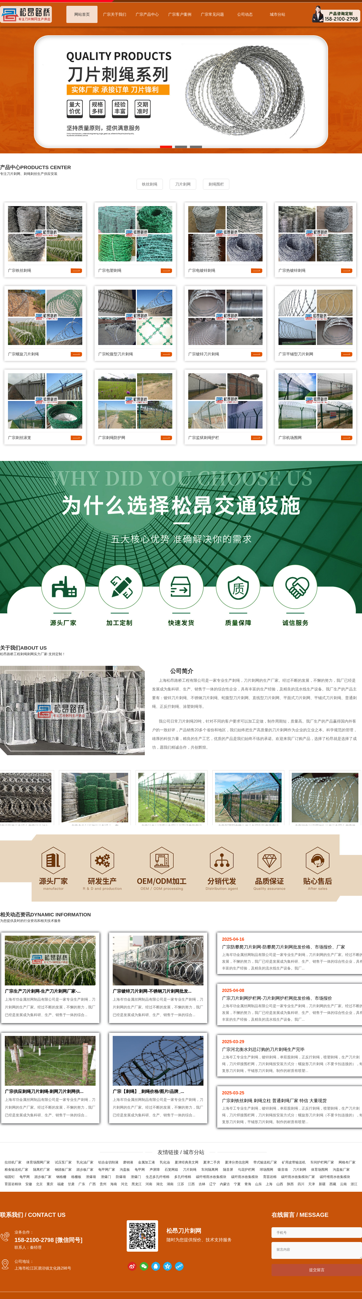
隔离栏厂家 (41, 1170)
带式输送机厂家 (265, 1163)
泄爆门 (106, 1177)
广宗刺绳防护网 (111, 437)
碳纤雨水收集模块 (244, 1177)
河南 (149, 1184)
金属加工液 (146, 1163)
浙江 (354, 1184)
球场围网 (266, 1170)
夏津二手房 (211, 1163)
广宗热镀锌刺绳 (292, 270)
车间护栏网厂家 (322, 1163)
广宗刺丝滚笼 (19, 437)
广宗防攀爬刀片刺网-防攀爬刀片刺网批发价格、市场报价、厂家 (283, 946)
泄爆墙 (91, 1177)
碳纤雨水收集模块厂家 (298, 1177)
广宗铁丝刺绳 (19, 270)
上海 (269, 1184)
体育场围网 (319, 1170)
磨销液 (128, 1163)
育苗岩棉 (270, 1177)
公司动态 (245, 14)
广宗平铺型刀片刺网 (295, 353)
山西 (279, 1184)
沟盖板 (125, 1170)
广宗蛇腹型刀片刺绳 (115, 353)
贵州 (103, 1184)
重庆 (50, 1184)
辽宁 (212, 1184)
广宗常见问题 (212, 14)
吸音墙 (283, 1170)
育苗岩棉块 (13, 1184)
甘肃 (71, 1184)
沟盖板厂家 (341, 1170)
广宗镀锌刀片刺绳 (203, 353)
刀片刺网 (251, 680)
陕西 (290, 1184)
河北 (124, 1184)
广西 (92, 1184)
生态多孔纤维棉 (157, 1177)
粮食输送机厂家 (16, 1170)
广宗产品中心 (147, 14)
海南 (113, 1184)
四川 (301, 1184)
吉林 (202, 1184)
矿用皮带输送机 (294, 1163)
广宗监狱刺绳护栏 (203, 437)
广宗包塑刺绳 (109, 270)
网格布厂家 (347, 1163)
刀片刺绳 (189, 1170)
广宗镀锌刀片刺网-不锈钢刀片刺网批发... (152, 993)
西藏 (332, 1184)
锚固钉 (10, 1177)
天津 (311, 1184)
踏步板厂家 (85, 1170)
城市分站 (277, 14)
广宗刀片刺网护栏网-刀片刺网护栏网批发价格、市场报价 (277, 997)
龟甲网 (140, 1170)
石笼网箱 (171, 1170)
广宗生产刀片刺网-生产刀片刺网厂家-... (43, 993)
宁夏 (237, 1184)
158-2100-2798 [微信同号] (48, 1240)
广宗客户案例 (179, 14)
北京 (39, 1184)
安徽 (28, 1184)
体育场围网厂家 (38, 1163)
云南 (343, 1184)
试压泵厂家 (63, 1163)
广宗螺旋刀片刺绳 (23, 353)
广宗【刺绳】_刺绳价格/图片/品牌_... (148, 1096)
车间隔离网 (209, 1170)
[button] (166, 147)
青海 (247, 1184)
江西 (191, 1184)
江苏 (180, 1184)
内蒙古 (225, 1184)
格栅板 (76, 1177)
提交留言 (317, 1271)
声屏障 (155, 1170)
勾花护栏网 (246, 1170)
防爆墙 (121, 1177)
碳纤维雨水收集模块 (211, 1177)
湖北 (159, 1184)
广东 (81, 1184)
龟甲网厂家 (106, 1170)
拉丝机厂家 (13, 1163)
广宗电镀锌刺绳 (201, 270)
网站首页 (82, 14)
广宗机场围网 (290, 437)
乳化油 (165, 1163)
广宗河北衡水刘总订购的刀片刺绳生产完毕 (263, 1049)
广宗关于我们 (114, 14)
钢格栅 (61, 1177)
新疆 (322, 1184)
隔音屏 (228, 1170)
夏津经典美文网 (186, 1163)
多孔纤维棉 (182, 1177)
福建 (60, 1184)
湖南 (170, 1184)
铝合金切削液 (108, 1163)
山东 (258, 1184)
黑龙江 (137, 1184)
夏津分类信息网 (237, 1163)
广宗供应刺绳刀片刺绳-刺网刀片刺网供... (44, 1096)
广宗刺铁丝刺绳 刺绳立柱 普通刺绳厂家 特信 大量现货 (274, 1100)
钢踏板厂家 (63, 1170)
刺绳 (236, 680)
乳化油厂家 (85, 1163)
